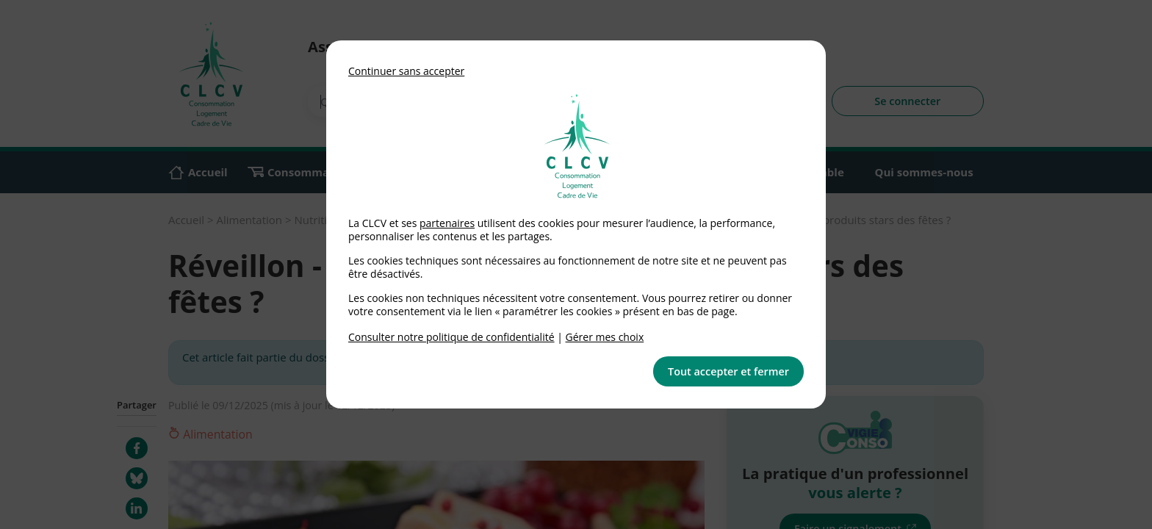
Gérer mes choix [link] (605, 337)
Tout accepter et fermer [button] (728, 371)
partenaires (447, 223)
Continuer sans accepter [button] (406, 71)
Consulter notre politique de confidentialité (451, 337)
